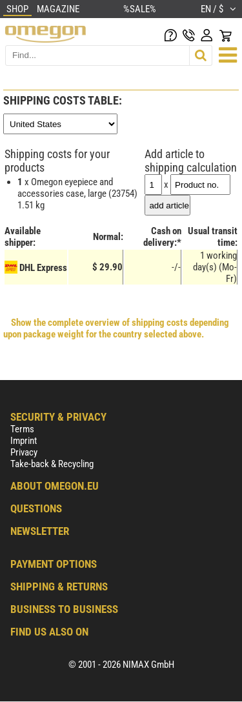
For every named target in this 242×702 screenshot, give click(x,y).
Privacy (23, 452)
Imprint (23, 440)
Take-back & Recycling (52, 464)
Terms (22, 429)
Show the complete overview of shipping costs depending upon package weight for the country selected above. (116, 328)
